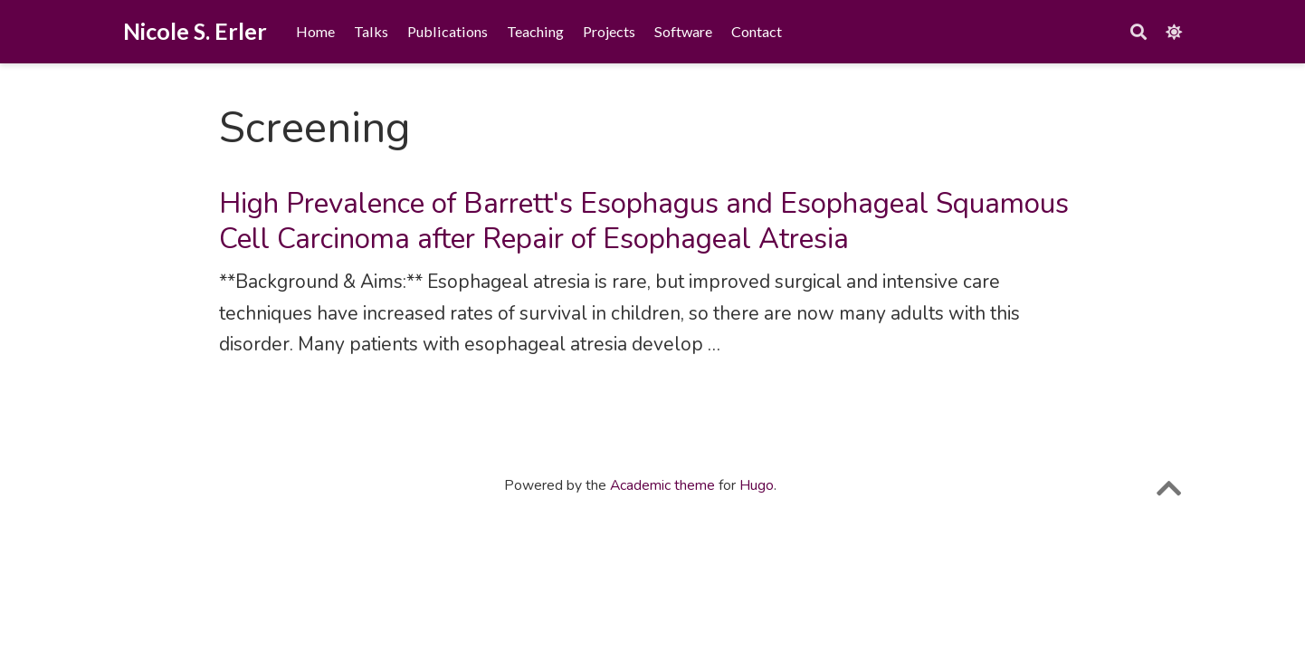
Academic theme (662, 485)
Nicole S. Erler (195, 30)
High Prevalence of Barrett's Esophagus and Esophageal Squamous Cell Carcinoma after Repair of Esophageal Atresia (644, 221)
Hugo (756, 485)
